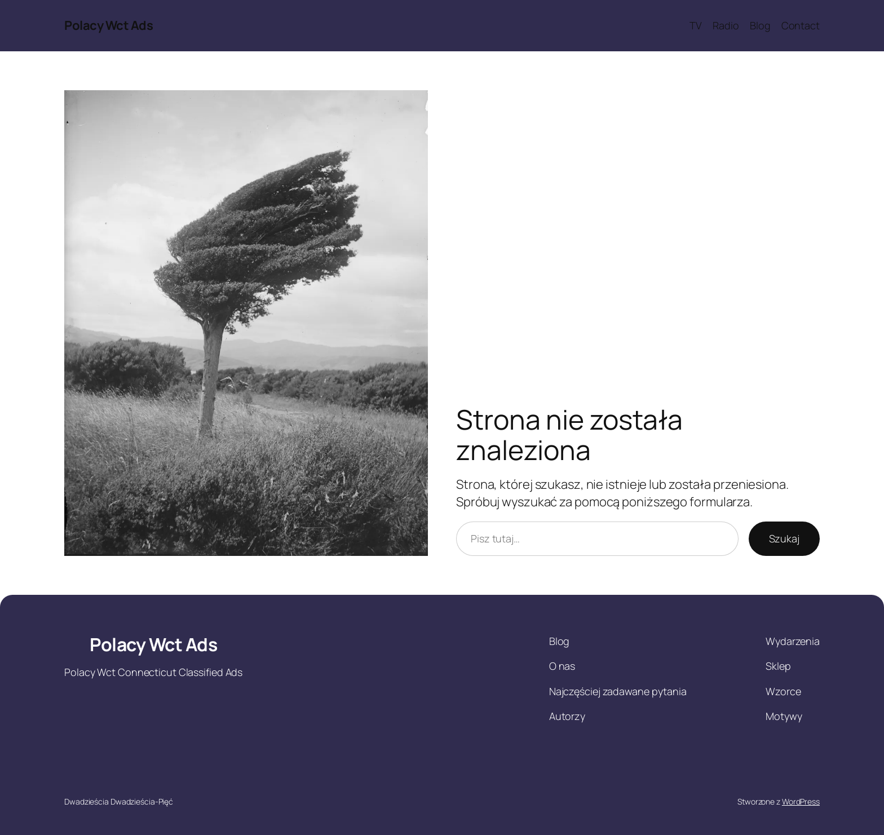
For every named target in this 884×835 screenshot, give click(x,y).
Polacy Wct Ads (108, 25)
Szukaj (784, 538)
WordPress (801, 801)
